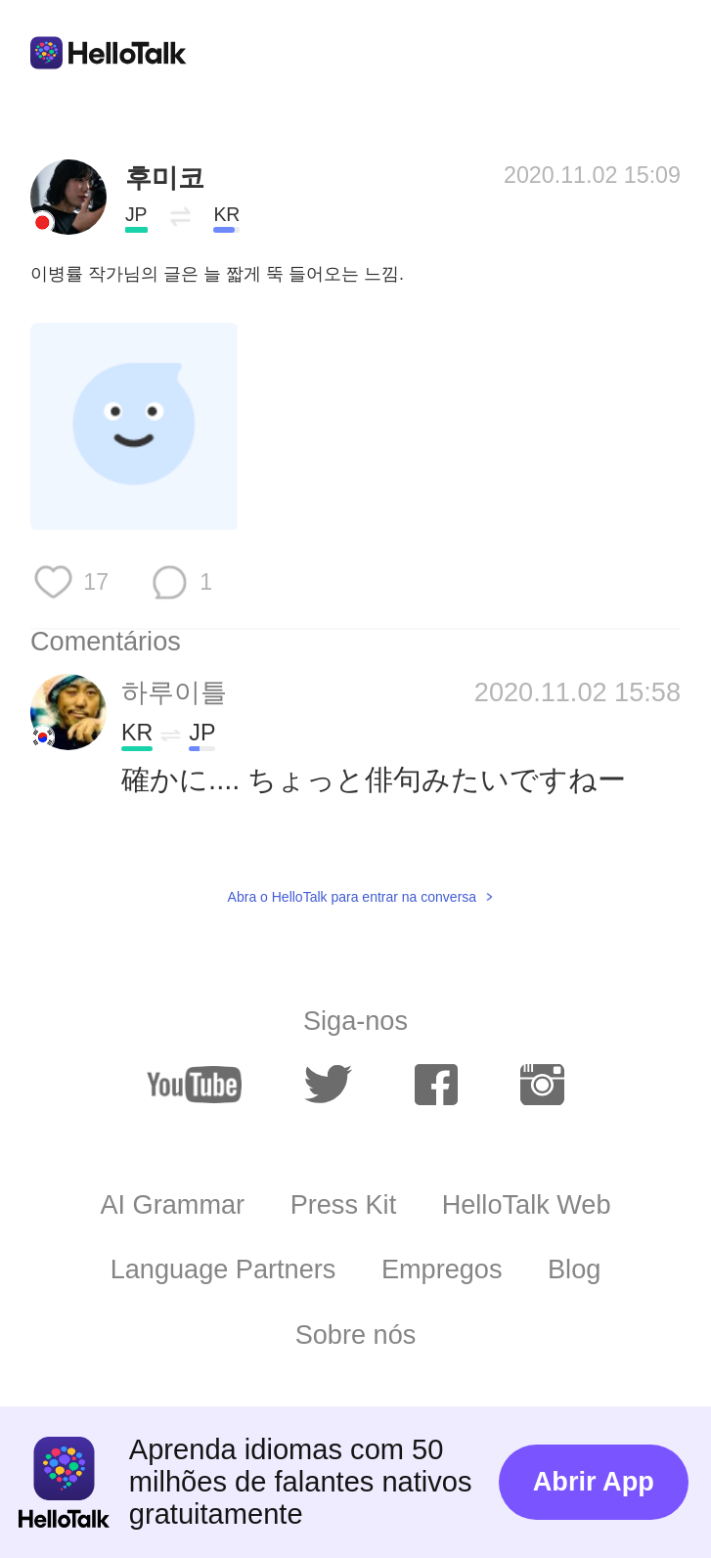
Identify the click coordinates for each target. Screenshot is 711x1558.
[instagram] (542, 1085)
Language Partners (223, 1269)
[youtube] (194, 1085)
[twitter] (327, 1085)
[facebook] (437, 1085)
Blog (574, 1269)
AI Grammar (172, 1204)
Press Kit (343, 1204)
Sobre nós (356, 1334)
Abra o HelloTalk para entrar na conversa (352, 897)
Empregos (442, 1269)
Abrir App (593, 1481)
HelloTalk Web (526, 1204)
